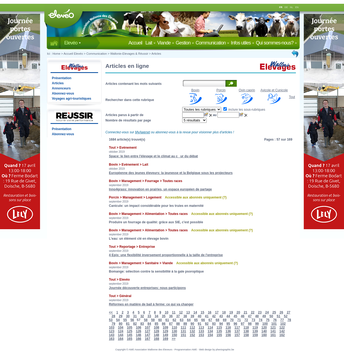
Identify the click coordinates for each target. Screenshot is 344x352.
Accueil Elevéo (73, 53)
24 (267, 312)
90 (192, 324)
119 (255, 327)
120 (264, 327)
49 (264, 316)
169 (165, 339)
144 (120, 335)
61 (167, 320)
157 (237, 335)
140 (264, 331)
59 (153, 320)
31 (135, 316)
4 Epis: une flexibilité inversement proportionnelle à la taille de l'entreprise (166, 255)
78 (289, 320)
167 (147, 339)
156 (228, 335)
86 (163, 324)
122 (282, 327)
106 (138, 327)
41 (206, 316)
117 (237, 327)
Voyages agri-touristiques (71, 98)
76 (275, 320)
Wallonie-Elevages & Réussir (129, 53)
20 (238, 312)
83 (142, 324)
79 (113, 324)
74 (260, 320)
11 (173, 312)
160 (264, 335)
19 (231, 312)
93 (214, 324)
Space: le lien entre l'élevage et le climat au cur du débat (153, 156)
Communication (212, 43)
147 (147, 335)
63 (181, 320)
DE (286, 7)
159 (255, 335)
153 (201, 335)
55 (125, 320)
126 (138, 331)
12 (180, 312)
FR (280, 7)
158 (246, 335)
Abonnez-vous (63, 93)
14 (195, 312)
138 (246, 331)
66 (203, 320)
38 (185, 316)
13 (188, 312)
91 (199, 324)
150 (174, 335)
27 (288, 312)
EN (297, 7)
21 (245, 312)
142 (282, 331)
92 (206, 324)
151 (183, 335)
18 (224, 312)
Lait (150, 43)
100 (265, 324)
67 (210, 320)
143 (111, 335)
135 (219, 331)
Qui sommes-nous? (276, 43)
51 (278, 316)
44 (228, 316)
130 (174, 331)
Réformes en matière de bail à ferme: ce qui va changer (151, 304)
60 (160, 320)
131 (183, 331)
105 (129, 327)
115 (219, 327)
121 (273, 327)
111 (183, 327)
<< (111, 312)
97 (242, 324)
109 (165, 327)
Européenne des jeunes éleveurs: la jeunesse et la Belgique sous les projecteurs (170, 173)
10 (166, 312)
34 (156, 316)
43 (221, 316)
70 (232, 320)
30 (128, 316)
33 (149, 316)
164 (120, 339)
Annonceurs (61, 88)
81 (128, 324)
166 (138, 339)
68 (217, 320)
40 (199, 316)
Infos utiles (242, 43)
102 (283, 324)
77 (282, 320)
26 (281, 312)
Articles (156, 53)
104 (120, 327)
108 (156, 327)
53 (110, 320)
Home (56, 53)
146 (138, 335)
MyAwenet (142, 132)
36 (171, 316)
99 (257, 324)
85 (156, 324)
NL (291, 7)
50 (271, 316)
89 (185, 324)
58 (145, 320)
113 (201, 327)
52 (285, 316)
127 (147, 331)
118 (246, 327)
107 (147, 327)
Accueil (136, 43)
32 (142, 316)
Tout (292, 97)
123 (111, 331)
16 (209, 312)
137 (237, 331)
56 (132, 320)
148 (156, 335)
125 (129, 331)
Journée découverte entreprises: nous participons (147, 288)
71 (239, 320)
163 (111, 339)
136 (228, 331)
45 (235, 316)
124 (120, 331)
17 (216, 312)
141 (273, 331)
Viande (165, 43)
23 (259, 312)
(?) (225, 197)
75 (267, 320)
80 (120, 324)
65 (196, 320)
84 (149, 324)
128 (156, 331)
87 (171, 324)
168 (156, 339)
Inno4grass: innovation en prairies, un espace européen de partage (160, 189)
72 (246, 320)
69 (224, 320)
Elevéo (72, 43)
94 (221, 324)
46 (242, 316)
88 (178, 324)
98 (250, 324)
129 (165, 331)
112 (192, 327)
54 (118, 320)
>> (173, 339)
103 (111, 327)
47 (250, 316)
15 (202, 312)
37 (178, 316)
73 (253, 320)
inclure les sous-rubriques (244, 109)
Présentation (61, 78)
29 (120, 316)
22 (252, 312)
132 (192, 331)
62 (174, 320)
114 (210, 327)
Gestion (185, 43)
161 (273, 335)
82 (135, 324)
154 (210, 335)
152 (192, 335)
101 (274, 324)
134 (210, 331)
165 (129, 339)
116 (228, 327)
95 (228, 324)
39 (192, 316)
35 (163, 316)
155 (219, 335)
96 (235, 324)
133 (201, 331)
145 (129, 335)
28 (113, 316)
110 (174, 327)
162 (282, 335)
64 (189, 320)
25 (274, 312)
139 (255, 331)
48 (257, 316)
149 (165, 335)
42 (214, 316)
